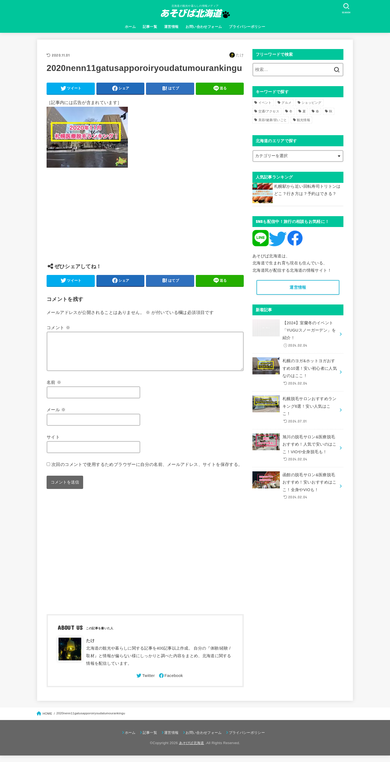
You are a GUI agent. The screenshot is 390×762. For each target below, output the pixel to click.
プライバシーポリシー (247, 27)
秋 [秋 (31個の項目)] (330, 111)
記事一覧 (150, 27)
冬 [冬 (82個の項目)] (290, 111)
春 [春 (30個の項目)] (317, 111)
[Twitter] (145, 682)
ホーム (130, 27)
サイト (53, 443)
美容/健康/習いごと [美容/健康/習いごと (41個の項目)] (272, 120)
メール (56, 416)
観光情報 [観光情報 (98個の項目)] (303, 120)
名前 (54, 388)
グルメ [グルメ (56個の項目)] (286, 103)
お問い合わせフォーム (204, 27)
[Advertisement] (145, 219)
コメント (58, 327)
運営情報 (171, 27)
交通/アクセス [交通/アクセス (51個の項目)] (268, 111)
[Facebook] (171, 682)
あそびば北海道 (191, 749)
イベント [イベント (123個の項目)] (265, 103)
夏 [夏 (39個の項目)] (304, 111)
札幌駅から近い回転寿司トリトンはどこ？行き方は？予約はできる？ (307, 190)
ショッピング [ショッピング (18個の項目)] (311, 103)
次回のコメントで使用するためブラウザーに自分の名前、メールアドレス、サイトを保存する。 (147, 470)
